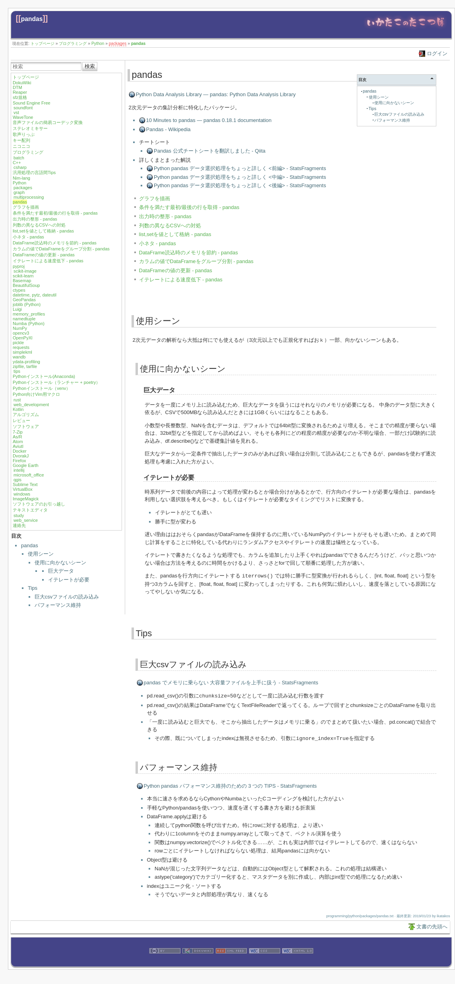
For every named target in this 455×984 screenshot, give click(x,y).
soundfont (23, 107)
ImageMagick (26, 498)
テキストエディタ (30, 509)
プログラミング (73, 43)
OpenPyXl (23, 337)
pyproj (19, 266)
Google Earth (26, 465)
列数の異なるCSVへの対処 (39, 225)
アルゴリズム (26, 414)
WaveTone (23, 117)
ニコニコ (21, 146)
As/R (17, 436)
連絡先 (19, 525)
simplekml (22, 352)
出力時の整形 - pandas (35, 219)
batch (19, 157)
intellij (19, 470)
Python (97, 43)
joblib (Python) (27, 304)
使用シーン (41, 554)
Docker (20, 451)
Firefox (19, 460)
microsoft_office (29, 475)
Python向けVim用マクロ (36, 394)
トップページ (42, 43)
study (19, 515)
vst (16, 112)
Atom (18, 441)
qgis (17, 479)
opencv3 (21, 333)
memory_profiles (29, 314)
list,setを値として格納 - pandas (43, 231)
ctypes (19, 290)
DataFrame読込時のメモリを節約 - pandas (55, 242)
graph (19, 192)
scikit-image (25, 271)
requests (21, 347)
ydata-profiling (26, 361)
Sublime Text (25, 484)
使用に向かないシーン (60, 563)
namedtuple (24, 318)
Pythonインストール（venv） (41, 388)
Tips (32, 588)
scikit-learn (23, 275)
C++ (17, 162)
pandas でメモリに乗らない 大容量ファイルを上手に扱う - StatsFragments (231, 682)
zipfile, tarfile (25, 366)
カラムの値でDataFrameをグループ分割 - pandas (61, 248)
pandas (32, 18)
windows (22, 494)
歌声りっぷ (24, 134)
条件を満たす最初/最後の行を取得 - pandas (55, 213)
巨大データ (61, 571)
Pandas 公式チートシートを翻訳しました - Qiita (209, 151)
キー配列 (21, 140)
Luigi (17, 309)
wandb (19, 356)
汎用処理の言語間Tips (34, 172)
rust (17, 399)
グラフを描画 (26, 207)
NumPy (20, 328)
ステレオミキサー (30, 128)
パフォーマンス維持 (58, 605)
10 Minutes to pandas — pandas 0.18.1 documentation (209, 120)
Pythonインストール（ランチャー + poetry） (56, 382)
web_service (26, 520)
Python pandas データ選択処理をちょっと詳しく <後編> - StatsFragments (240, 185)
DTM (17, 87)
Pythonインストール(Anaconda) (44, 376)
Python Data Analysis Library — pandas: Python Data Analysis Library (216, 94)
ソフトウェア (26, 426)
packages (117, 43)
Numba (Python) (29, 323)
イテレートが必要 (68, 580)
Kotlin (18, 409)
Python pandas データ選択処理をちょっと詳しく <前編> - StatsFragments (240, 168)
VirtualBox (23, 489)
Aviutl (18, 446)
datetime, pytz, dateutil (34, 294)
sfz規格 (20, 97)
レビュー (21, 420)
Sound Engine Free (31, 103)
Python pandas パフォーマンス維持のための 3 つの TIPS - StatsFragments (230, 785)
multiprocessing (29, 197)
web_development (31, 404)
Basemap (22, 280)
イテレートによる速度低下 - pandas (48, 260)
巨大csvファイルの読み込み (67, 597)
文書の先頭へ (431, 925)
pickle (18, 342)
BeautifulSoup (26, 285)
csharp (20, 167)
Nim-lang (21, 178)
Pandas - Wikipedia (168, 129)
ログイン (437, 53)
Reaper (20, 92)
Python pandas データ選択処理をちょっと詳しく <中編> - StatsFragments (240, 177)
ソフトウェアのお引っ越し (39, 504)
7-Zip (18, 432)
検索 (90, 66)
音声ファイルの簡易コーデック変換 (48, 122)
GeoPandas (24, 299)
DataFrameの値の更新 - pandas (44, 254)
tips (17, 371)
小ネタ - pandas (28, 236)
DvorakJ (21, 455)
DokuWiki (22, 82)
